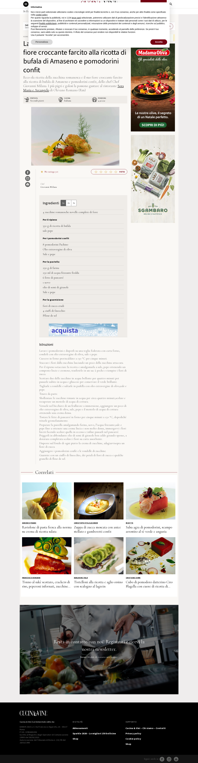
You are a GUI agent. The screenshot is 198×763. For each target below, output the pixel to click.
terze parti (76, 18)
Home (25, 36)
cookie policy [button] (41, 15)
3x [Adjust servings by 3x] (74, 202)
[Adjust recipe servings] (98, 100)
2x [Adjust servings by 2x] (68, 202)
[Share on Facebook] (27, 172)
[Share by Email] (27, 178)
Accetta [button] (159, 42)
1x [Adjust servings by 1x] (63, 202)
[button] (96, 171)
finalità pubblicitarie (48, 23)
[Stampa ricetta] (27, 184)
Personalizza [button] (42, 42)
